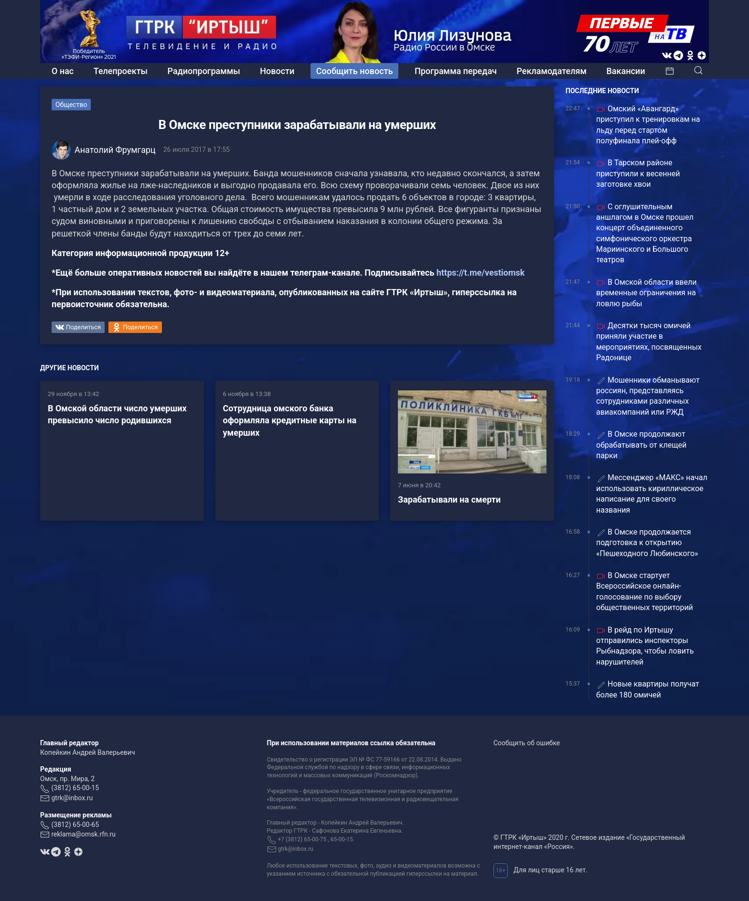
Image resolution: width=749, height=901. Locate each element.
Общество (71, 104)
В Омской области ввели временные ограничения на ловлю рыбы (646, 293)
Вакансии (625, 71)
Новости (277, 71)
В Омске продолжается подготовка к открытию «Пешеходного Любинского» (647, 542)
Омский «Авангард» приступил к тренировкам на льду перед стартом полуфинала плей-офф (648, 124)
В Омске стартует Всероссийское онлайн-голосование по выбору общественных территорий (644, 591)
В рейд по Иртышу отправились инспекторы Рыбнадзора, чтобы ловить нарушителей (645, 645)
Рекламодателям (551, 71)
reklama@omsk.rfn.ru (83, 834)
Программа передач (456, 71)
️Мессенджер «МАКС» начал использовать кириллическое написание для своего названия (651, 493)
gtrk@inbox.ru (72, 798)
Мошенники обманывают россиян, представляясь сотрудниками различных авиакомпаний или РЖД (648, 396)
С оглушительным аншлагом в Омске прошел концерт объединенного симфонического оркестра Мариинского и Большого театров (645, 233)
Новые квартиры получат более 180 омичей (647, 689)
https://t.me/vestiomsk (481, 273)
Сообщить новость (354, 71)
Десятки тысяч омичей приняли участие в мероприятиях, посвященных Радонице (649, 341)
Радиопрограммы (204, 71)
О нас (63, 71)
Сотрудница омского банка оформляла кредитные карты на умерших (290, 420)
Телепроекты (121, 71)
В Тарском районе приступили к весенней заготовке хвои (638, 173)
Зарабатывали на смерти (449, 499)
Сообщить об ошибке (526, 743)
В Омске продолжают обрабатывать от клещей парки (641, 444)
